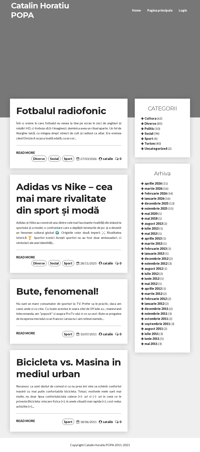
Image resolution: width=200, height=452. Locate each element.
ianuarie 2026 (154, 198)
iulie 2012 (152, 273)
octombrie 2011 (156, 318)
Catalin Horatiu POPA (40, 10)
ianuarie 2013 (154, 253)
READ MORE (25, 152)
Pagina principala (159, 10)
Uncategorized (156, 148)
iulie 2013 (152, 228)
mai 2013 (151, 233)
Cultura (150, 118)
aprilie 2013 (153, 238)
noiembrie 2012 (156, 263)
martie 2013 (153, 243)
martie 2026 (153, 188)
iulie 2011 (152, 334)
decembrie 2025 (156, 203)
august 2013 (154, 223)
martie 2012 (153, 293)
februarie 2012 (156, 298)
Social (54, 159)
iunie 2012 (152, 278)
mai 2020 (151, 213)
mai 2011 (151, 344)
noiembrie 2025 (156, 208)
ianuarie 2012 (154, 303)
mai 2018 (151, 218)
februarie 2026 (156, 193)
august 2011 (154, 328)
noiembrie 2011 (156, 313)
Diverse (39, 159)
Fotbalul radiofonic (61, 110)
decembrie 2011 (156, 308)
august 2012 (154, 268)
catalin (108, 159)
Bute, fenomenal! (57, 291)
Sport (68, 159)
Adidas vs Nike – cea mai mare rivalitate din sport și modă (64, 198)
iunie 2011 (152, 338)
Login (183, 10)
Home (136, 10)
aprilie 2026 (153, 183)
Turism (150, 143)
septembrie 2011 (157, 324)
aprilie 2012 (153, 288)
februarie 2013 (156, 248)
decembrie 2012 (156, 258)
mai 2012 (151, 283)
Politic (149, 128)
